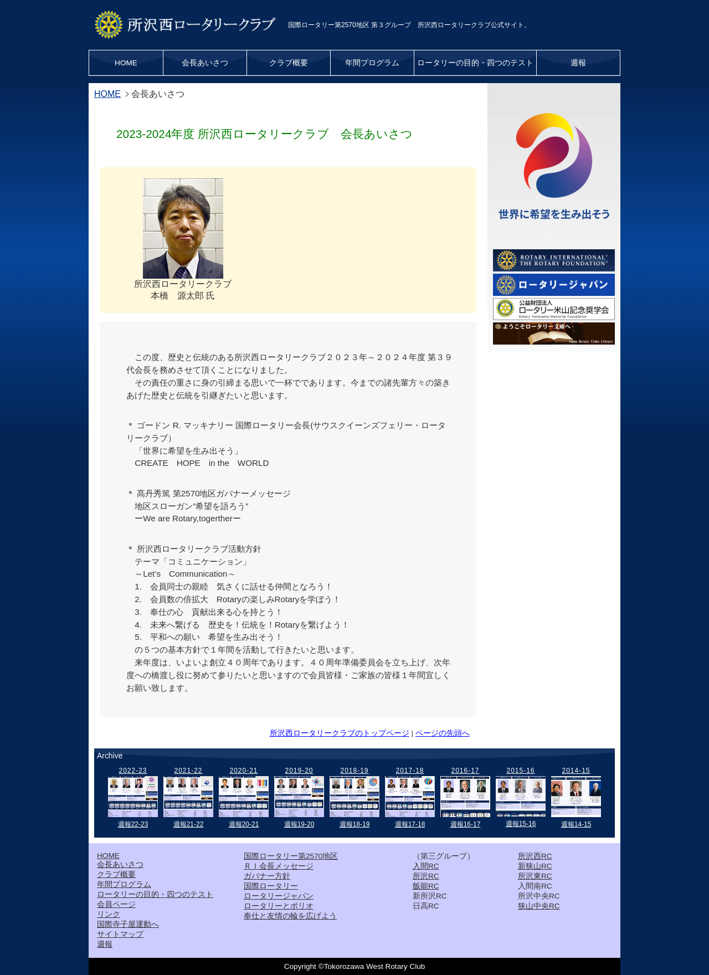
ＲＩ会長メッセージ (279, 866)
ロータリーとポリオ (279, 906)
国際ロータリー (271, 886)
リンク (108, 914)
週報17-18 (410, 824)
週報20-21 (244, 824)
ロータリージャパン (279, 896)
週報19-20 (299, 824)
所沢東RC (535, 876)
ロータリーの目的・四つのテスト (475, 63)
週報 (578, 63)
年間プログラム (372, 63)
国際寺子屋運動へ (128, 924)
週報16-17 (465, 824)
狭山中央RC (539, 906)
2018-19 (354, 770)
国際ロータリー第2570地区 (291, 856)
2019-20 (299, 770)
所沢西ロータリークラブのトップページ (339, 733)
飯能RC (426, 886)
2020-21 (243, 770)
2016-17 (465, 770)
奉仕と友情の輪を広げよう (290, 916)
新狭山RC (535, 866)
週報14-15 (576, 824)
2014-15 (576, 770)
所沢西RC (535, 856)
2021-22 (188, 770)
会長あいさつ (205, 63)
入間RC (426, 866)
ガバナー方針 (267, 876)
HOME (126, 63)
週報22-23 (133, 824)
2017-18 (409, 770)
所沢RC (426, 876)
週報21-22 (188, 824)
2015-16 (520, 770)
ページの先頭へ (442, 733)
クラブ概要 (288, 63)
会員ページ (116, 904)
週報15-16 (521, 824)
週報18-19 (355, 824)
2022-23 (133, 770)
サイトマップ (120, 934)
